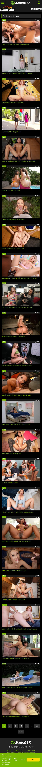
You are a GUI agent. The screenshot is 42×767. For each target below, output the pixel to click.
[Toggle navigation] (3, 3)
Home (9, 751)
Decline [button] (23, 759)
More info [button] (15, 759)
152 (37, 726)
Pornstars (30, 751)
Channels (19, 751)
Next (21, 731)
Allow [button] (33, 759)
